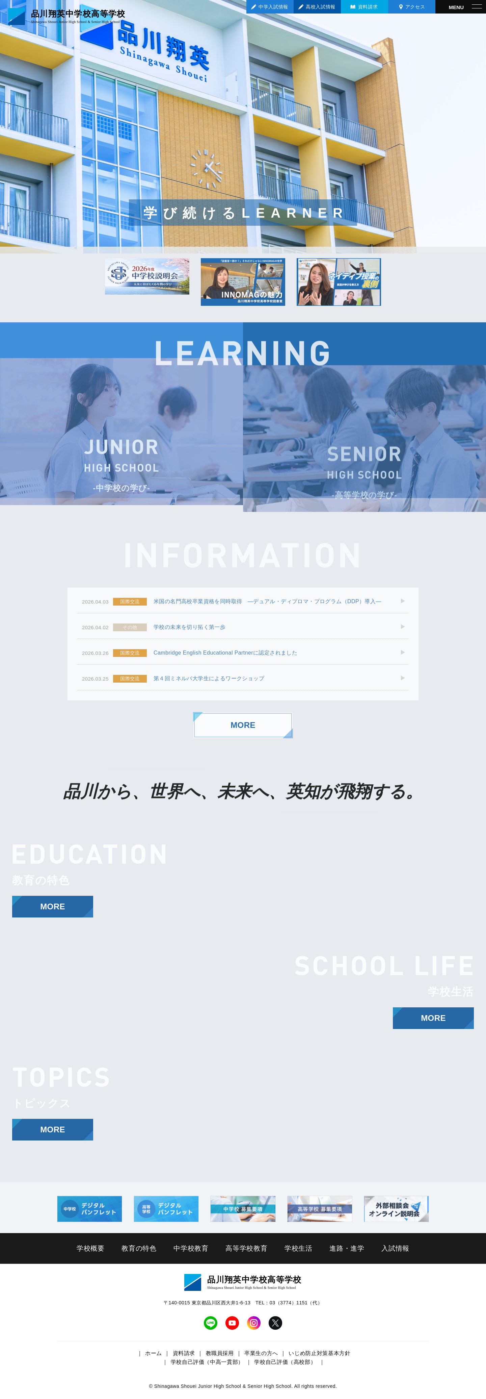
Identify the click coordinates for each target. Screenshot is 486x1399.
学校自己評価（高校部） (285, 1362)
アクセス (415, 6)
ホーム (153, 1353)
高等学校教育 (246, 1248)
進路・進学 (346, 1248)
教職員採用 (220, 1353)
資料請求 (368, 6)
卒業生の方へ (261, 1353)
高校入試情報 (320, 6)
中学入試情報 (273, 6)
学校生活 (299, 1248)
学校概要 (91, 1248)
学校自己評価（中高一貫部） (207, 1362)
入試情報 (395, 1248)
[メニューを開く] (460, 7)
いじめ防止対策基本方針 (319, 1353)
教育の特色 (139, 1248)
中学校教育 (191, 1248)
